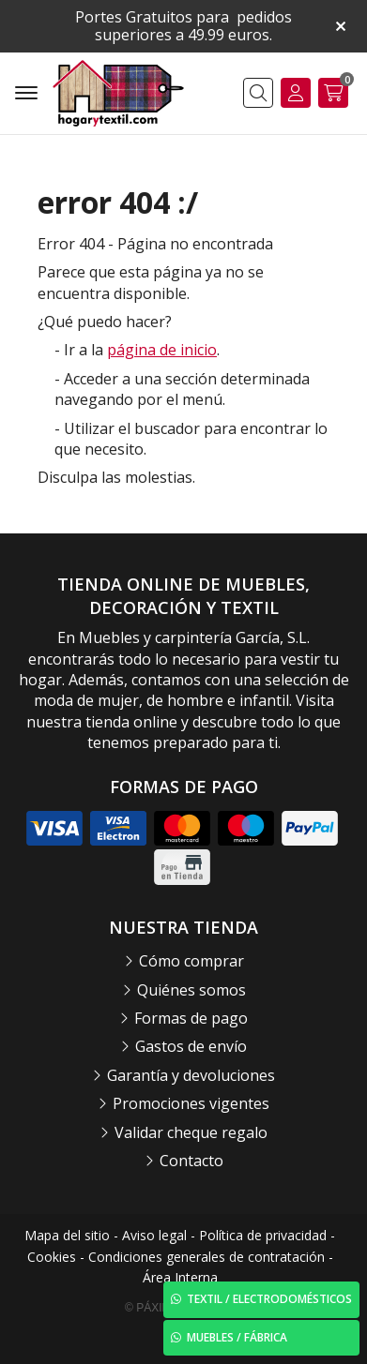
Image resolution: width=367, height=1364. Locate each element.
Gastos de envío (191, 1046)
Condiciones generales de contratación (206, 1257)
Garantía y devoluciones (191, 1075)
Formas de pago (191, 1018)
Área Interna (180, 1277)
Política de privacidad (263, 1235)
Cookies (51, 1257)
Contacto (191, 1160)
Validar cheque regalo (191, 1132)
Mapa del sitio (67, 1235)
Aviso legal (154, 1235)
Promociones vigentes (191, 1103)
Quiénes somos (191, 990)
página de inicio (162, 349)
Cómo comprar (191, 961)
